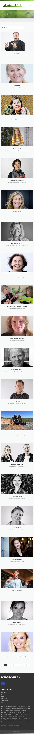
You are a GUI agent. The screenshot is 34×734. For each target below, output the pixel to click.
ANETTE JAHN (17, 117)
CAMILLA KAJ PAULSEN (17, 496)
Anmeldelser (4, 700)
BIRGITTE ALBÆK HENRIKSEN (17, 338)
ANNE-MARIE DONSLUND (17, 243)
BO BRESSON (17, 401)
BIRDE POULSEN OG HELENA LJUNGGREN (17, 306)
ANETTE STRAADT (17, 148)
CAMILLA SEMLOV (17, 527)
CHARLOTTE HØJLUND (17, 654)
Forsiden (3, 692)
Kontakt (3, 702)
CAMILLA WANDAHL (17, 559)
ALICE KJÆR (17, 85)
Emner (3, 696)
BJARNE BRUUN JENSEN (17, 369)
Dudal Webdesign (17, 731)
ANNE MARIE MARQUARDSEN (17, 180)
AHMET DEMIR (17, 54)
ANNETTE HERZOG (17, 275)
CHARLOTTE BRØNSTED (17, 622)
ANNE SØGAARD (17, 211)
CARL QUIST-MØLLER (17, 590)
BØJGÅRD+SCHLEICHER (17, 464)
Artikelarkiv (4, 698)
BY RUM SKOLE (17, 433)
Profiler (3, 694)
